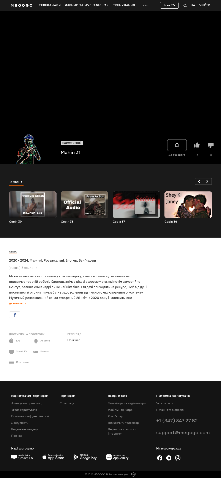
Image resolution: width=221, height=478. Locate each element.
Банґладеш (87, 260)
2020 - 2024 (18, 260)
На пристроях (117, 396)
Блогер (71, 260)
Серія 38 (67, 222)
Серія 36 (170, 222)
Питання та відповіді (170, 410)
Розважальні (54, 260)
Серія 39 (15, 222)
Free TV (169, 5)
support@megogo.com (183, 432)
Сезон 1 (16, 182)
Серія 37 (119, 222)
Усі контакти (165, 403)
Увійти (204, 5)
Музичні (36, 260)
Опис (13, 251)
